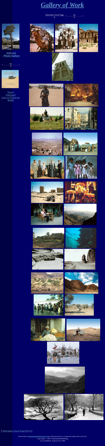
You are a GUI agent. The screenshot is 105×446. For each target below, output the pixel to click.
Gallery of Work (62, 4)
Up (29, 431)
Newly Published (10, 93)
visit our (11, 53)
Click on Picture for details (11, 99)
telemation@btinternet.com (39, 436)
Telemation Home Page (13, 431)
